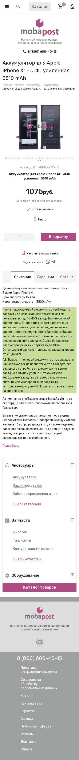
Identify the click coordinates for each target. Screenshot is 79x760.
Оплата (66, 277)
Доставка (28, 742)
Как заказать (31, 703)
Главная (7, 84)
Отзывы (27, 734)
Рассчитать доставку (42, 253)
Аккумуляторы (25, 477)
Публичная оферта (36, 726)
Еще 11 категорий (27, 504)
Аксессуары (33, 84)
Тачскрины (22, 540)
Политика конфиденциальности (39, 670)
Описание (22, 277)
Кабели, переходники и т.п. (35, 494)
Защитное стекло (27, 485)
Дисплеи (20, 532)
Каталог (19, 84)
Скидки (27, 719)
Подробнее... (11, 446)
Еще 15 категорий (27, 559)
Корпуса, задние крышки (33, 549)
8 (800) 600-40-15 (39, 52)
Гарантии (45, 277)
